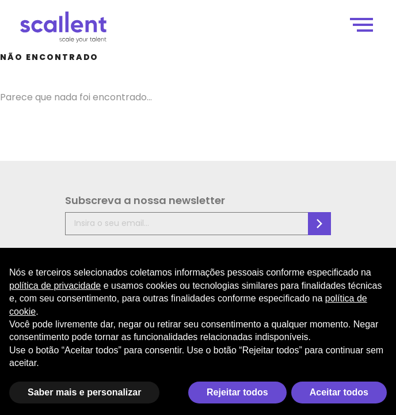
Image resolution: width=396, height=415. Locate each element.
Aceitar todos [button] (339, 392)
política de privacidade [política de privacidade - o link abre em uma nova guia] (55, 285)
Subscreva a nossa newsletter (145, 200)
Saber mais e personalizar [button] (84, 392)
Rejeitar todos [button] (237, 392)
